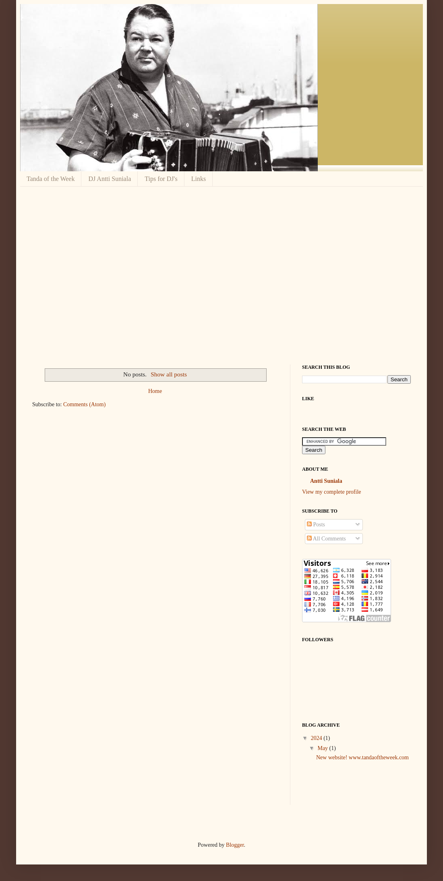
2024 (317, 738)
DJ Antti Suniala (109, 178)
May (323, 748)
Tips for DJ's (161, 178)
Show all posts (169, 374)
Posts (316, 525)
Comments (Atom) (84, 404)
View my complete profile (331, 492)
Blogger (235, 845)
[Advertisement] (75, 274)
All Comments (326, 539)
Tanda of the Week (51, 178)
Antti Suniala (326, 481)
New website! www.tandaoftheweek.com (362, 757)
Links (198, 178)
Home (155, 391)
